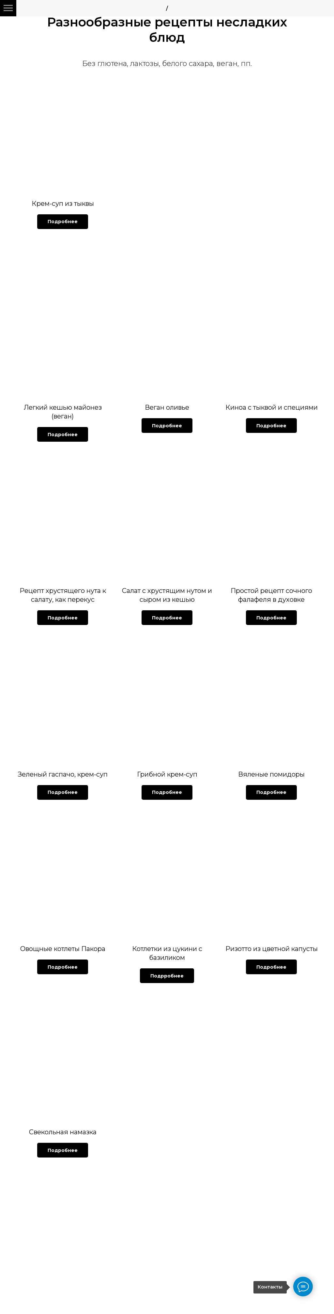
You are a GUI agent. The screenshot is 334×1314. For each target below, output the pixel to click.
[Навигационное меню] (8, 8)
